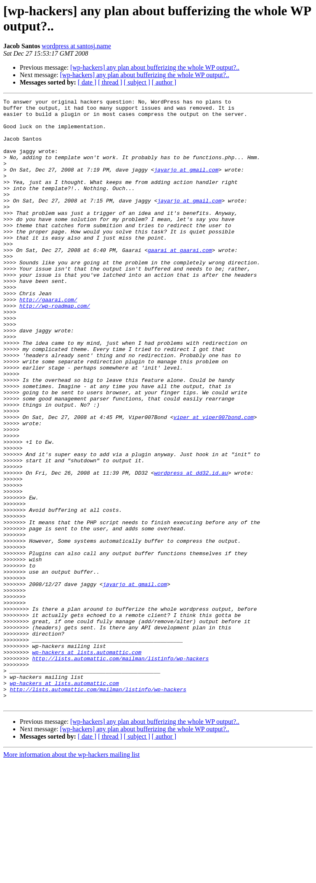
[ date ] (87, 82)
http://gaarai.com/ (48, 340)
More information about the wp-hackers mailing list (71, 875)
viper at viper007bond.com (213, 481)
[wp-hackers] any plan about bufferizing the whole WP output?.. (154, 67)
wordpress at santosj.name (76, 45)
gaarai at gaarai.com (180, 281)
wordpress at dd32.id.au (191, 548)
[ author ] (164, 82)
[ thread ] (110, 82)
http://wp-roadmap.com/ (54, 347)
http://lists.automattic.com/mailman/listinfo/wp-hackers (120, 771)
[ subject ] (137, 82)
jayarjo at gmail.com (186, 184)
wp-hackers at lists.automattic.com (86, 763)
